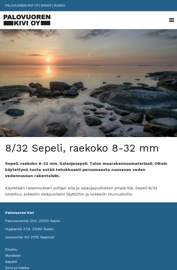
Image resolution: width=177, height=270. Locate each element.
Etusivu (11, 249)
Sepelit (11, 262)
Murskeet (13, 255)
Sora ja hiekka (17, 268)
